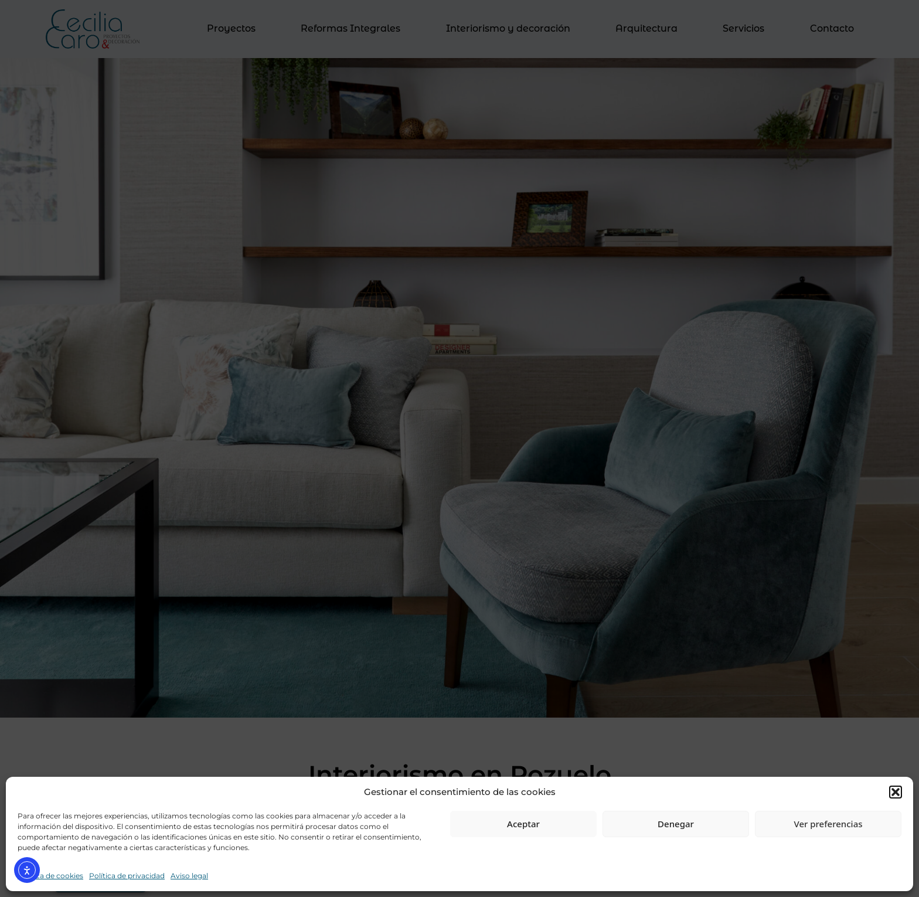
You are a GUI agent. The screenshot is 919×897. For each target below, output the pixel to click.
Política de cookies (50, 875)
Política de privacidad (127, 875)
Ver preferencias (828, 824)
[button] (895, 792)
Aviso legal (189, 875)
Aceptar (523, 824)
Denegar (676, 824)
